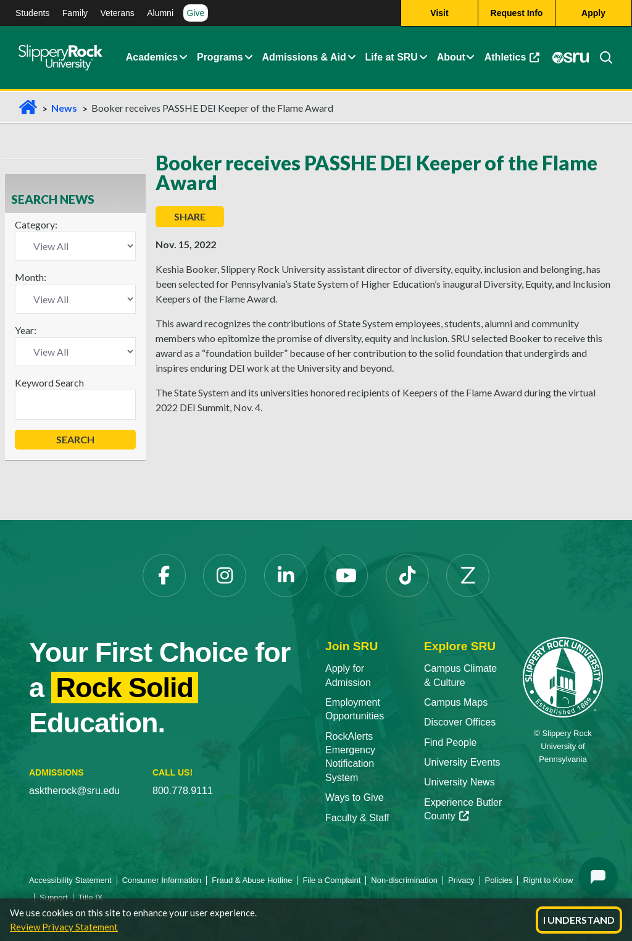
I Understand (579, 920)
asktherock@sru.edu (74, 790)
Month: (30, 277)
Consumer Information (162, 880)
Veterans (117, 13)
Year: (25, 330)
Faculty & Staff (357, 818)
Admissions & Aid (304, 57)
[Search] (601, 57)
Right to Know (548, 880)
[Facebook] (164, 575)
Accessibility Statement (70, 880)
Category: (36, 224)
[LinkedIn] (285, 575)
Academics (152, 57)
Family (75, 13)
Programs (220, 57)
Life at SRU (391, 57)
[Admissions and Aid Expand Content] (352, 57)
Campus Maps (456, 702)
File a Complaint (331, 880)
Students (32, 13)
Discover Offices (460, 722)
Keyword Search (49, 382)
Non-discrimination (404, 880)
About (451, 57)
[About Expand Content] (248, 57)
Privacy (461, 880)
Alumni (160, 13)
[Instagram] (224, 575)
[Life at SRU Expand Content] (423, 57)
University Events (462, 762)
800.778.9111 (182, 790)
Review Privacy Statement (64, 926)
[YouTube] (346, 575)
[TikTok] (407, 575)
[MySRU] (570, 57)
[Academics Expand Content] (183, 57)
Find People (450, 742)
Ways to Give (354, 797)
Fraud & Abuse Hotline (252, 880)
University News (459, 782)
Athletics (512, 57)
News (64, 108)
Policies (499, 880)
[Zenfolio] (467, 575)
